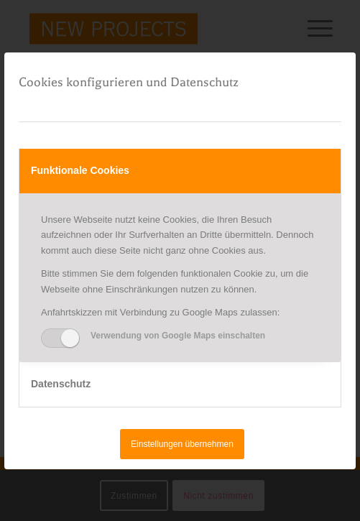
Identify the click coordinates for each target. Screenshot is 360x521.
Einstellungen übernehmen (182, 444)
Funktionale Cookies (80, 170)
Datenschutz (61, 383)
